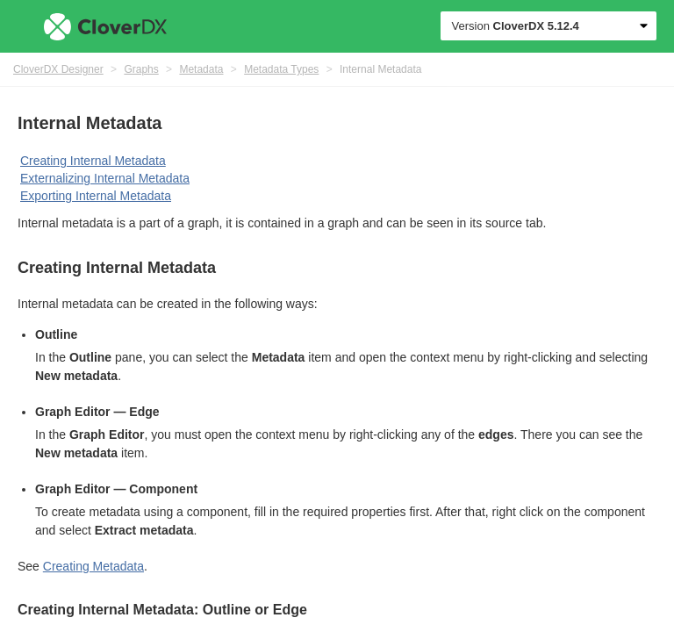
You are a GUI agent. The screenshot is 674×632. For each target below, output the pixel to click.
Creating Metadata (93, 566)
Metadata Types (281, 69)
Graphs (141, 69)
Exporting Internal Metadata (95, 196)
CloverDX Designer (58, 69)
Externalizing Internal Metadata (105, 178)
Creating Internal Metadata (93, 161)
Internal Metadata (380, 69)
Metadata (201, 69)
